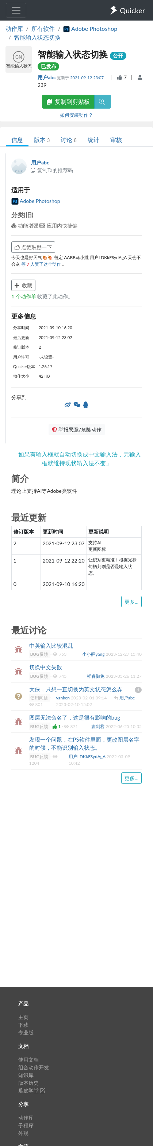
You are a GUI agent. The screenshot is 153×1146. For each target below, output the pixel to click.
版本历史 (28, 1083)
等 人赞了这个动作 (41, 264)
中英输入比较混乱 (51, 645)
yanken (63, 698)
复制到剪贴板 (68, 101)
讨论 (68, 139)
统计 (93, 139)
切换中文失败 (45, 667)
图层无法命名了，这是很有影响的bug (75, 717)
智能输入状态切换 (37, 37)
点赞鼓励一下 (33, 247)
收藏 (23, 285)
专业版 (26, 1032)
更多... (131, 602)
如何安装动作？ (76, 115)
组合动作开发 (33, 1067)
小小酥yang (94, 654)
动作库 (14, 28)
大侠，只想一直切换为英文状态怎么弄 (75, 689)
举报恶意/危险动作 (77, 429)
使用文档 (28, 1059)
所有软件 (43, 28)
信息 (17, 139)
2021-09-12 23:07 (87, 77)
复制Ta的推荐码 (51, 170)
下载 (23, 1025)
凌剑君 (98, 726)
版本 (42, 139)
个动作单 (24, 296)
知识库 (26, 1075)
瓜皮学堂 (31, 1090)
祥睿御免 (96, 676)
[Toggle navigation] (16, 10)
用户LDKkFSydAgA (88, 756)
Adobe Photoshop (35, 201)
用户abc (47, 77)
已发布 (48, 66)
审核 (116, 139)
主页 (23, 1017)
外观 (23, 1133)
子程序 (26, 1125)
